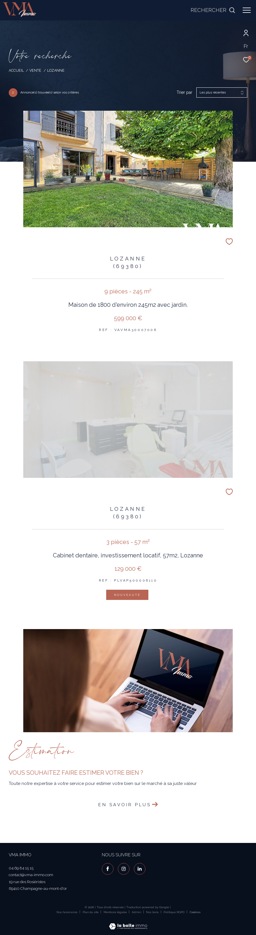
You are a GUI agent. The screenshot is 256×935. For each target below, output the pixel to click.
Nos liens (152, 912)
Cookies (195, 912)
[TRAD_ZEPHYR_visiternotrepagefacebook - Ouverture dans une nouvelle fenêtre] (107, 869)
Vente (35, 70)
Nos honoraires (66, 912)
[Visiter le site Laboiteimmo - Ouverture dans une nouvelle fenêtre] (128, 923)
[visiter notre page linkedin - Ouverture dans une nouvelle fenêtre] (139, 869)
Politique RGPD (173, 912)
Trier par (184, 92)
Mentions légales (116, 912)
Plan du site (91, 912)
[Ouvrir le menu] (246, 10)
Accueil (16, 70)
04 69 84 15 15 (21, 868)
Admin (137, 912)
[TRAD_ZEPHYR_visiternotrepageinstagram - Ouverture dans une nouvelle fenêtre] (123, 869)
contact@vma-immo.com (31, 875)
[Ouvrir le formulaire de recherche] (213, 10)
